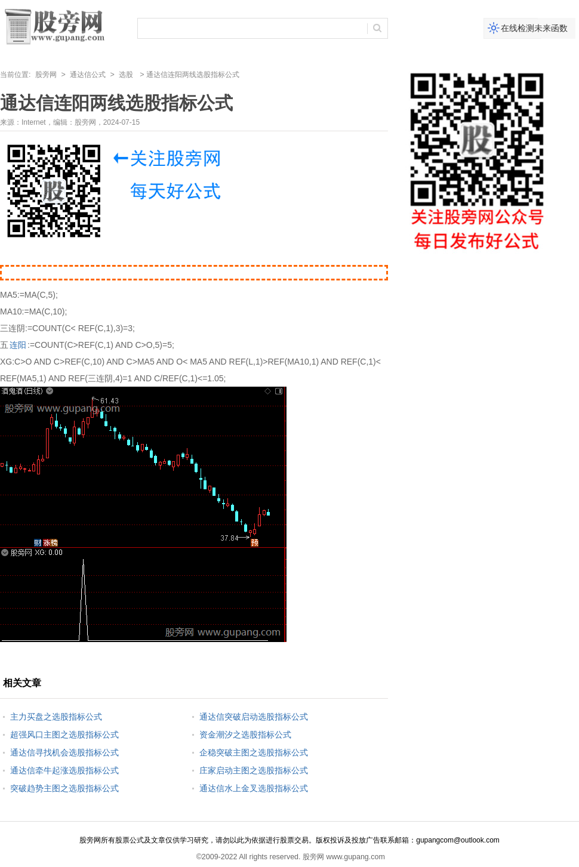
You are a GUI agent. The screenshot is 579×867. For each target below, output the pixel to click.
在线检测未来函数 (534, 28)
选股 (126, 74)
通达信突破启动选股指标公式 (253, 716)
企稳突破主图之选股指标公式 (253, 752)
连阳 (18, 345)
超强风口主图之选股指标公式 (64, 734)
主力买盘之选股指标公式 (56, 716)
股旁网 (46, 74)
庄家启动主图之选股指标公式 (253, 770)
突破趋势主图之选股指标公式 (64, 788)
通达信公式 (88, 74)
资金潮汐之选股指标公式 (245, 734)
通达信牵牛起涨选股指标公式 (64, 770)
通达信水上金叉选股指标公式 (253, 788)
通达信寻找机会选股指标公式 (64, 752)
